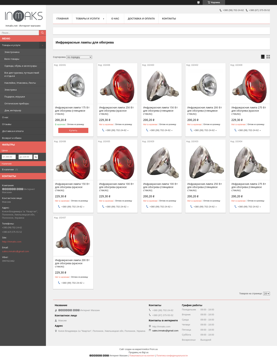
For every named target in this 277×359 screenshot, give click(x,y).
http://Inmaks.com (11, 241)
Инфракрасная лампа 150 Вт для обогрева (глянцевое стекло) (160, 110)
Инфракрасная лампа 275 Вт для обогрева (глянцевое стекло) (248, 187)
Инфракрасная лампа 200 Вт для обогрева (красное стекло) (72, 263)
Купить (73, 130)
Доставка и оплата (12, 131)
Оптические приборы (16, 103)
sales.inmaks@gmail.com (15, 251)
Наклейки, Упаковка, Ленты (20, 82)
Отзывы (6, 124)
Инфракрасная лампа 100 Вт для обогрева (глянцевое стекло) (160, 187)
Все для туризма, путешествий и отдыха (21, 74)
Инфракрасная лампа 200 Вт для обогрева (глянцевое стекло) (204, 110)
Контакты (169, 18)
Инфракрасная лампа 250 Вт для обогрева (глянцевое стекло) (204, 187)
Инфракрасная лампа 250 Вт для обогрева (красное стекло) (116, 110)
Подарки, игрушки (14, 96)
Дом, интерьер (12, 110)
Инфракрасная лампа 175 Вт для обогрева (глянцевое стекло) (72, 110)
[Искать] (42, 32)
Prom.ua (154, 349)
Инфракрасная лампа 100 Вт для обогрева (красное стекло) (116, 187)
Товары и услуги (11, 45)
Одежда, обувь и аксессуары (20, 65)
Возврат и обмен (11, 138)
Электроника (11, 52)
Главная (63, 18)
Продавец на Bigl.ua (138, 352)
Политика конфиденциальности (172, 355)
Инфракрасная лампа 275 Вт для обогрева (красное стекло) (248, 110)
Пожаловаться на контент (142, 355)
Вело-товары (11, 58)
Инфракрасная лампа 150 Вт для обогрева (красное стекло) (72, 187)
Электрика (10, 89)
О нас (5, 117)
